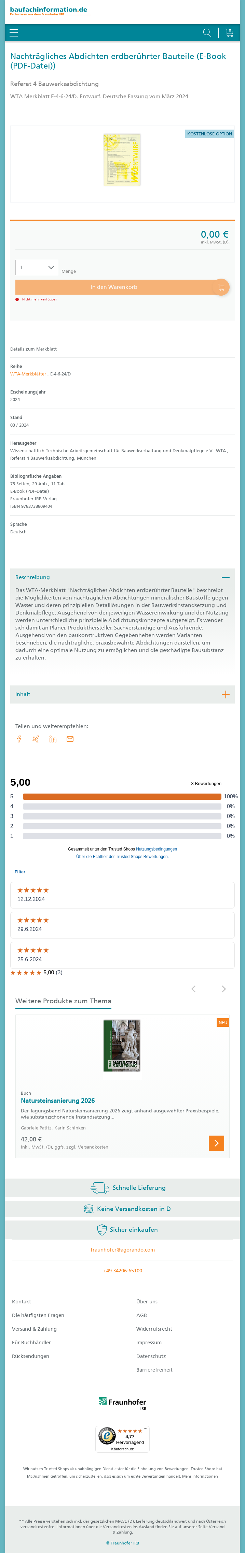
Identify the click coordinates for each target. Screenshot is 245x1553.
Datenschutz (151, 1356)
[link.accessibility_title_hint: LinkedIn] (53, 739)
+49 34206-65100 (122, 1271)
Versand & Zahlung (34, 1329)
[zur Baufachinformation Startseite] (122, 12)
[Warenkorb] (229, 15)
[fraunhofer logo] (122, 1404)
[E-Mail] (70, 739)
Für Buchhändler (31, 1343)
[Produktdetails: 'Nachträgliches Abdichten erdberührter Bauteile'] (122, 164)
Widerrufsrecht (154, 1329)
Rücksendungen (30, 1356)
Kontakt (21, 1302)
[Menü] (145, 1430)
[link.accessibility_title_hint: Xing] (35, 739)
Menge (69, 271)
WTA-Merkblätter (28, 373)
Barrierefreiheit (154, 1370)
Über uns (147, 1302)
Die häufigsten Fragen (38, 1315)
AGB (141, 1315)
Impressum (149, 1343)
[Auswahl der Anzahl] (36, 267)
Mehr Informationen (200, 1476)
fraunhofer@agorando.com (123, 1250)
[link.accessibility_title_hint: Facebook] (18, 739)
